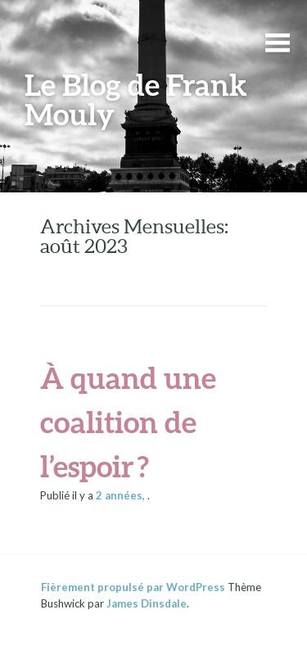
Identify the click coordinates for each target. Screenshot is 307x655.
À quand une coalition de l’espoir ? (128, 421)
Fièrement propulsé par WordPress (133, 587)
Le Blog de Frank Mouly (136, 99)
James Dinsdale (146, 603)
